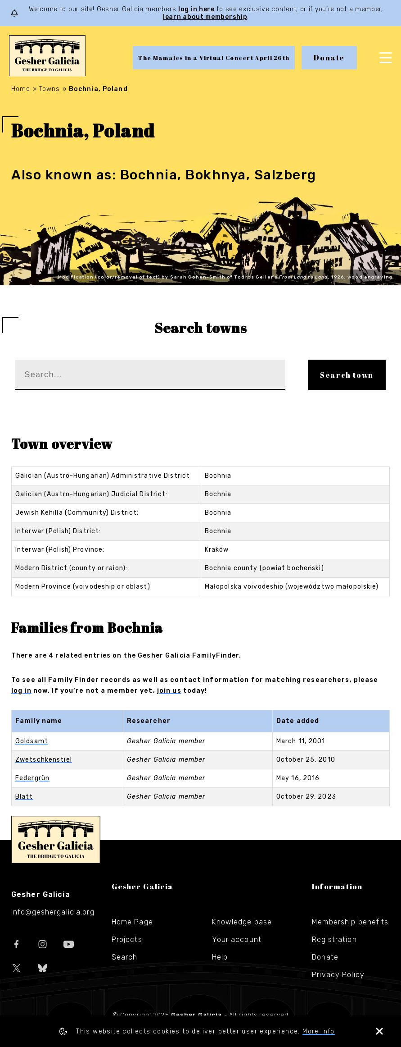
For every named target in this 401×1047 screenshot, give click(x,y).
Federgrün (32, 778)
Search (125, 957)
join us (169, 691)
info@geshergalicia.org (53, 912)
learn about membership (205, 17)
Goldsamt (31, 741)
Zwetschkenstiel (43, 760)
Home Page (132, 922)
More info (318, 1031)
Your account (236, 939)
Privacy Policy (338, 974)
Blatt (24, 796)
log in (21, 691)
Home (20, 89)
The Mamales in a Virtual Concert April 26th (213, 58)
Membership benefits (350, 922)
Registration (334, 939)
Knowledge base (242, 922)
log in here (196, 9)
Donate (329, 58)
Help (220, 957)
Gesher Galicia (55, 840)
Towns (49, 89)
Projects (127, 939)
